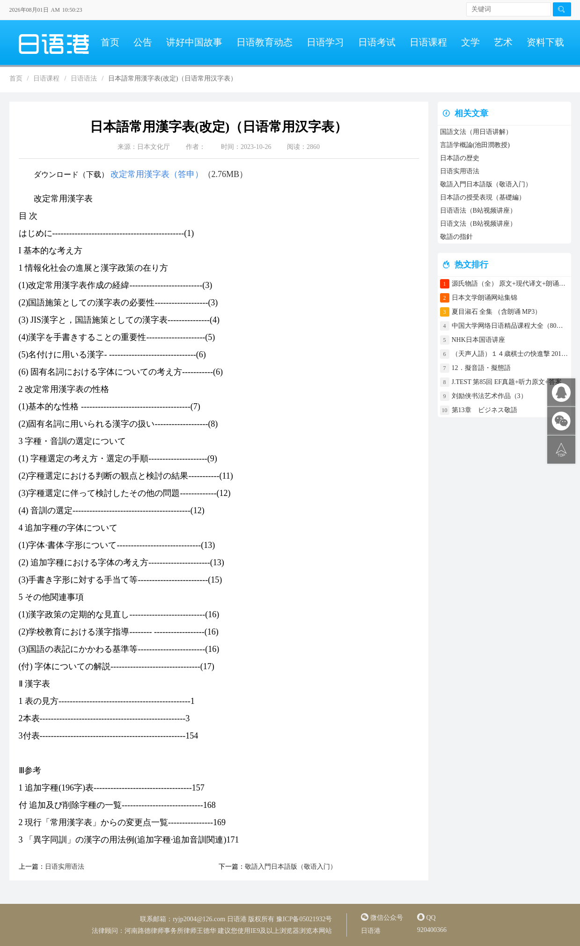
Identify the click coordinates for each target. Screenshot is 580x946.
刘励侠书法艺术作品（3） (489, 395)
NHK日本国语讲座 (478, 339)
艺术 (503, 42)
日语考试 (377, 42)
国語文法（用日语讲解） (476, 131)
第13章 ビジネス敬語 (484, 410)
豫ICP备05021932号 (304, 919)
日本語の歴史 (459, 158)
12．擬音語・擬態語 (484, 367)
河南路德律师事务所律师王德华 (170, 930)
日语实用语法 (64, 866)
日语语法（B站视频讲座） (478, 210)
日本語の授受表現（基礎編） (482, 197)
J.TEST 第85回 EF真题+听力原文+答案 (507, 381)
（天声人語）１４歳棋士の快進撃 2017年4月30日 (510, 353)
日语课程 (428, 42)
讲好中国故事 (194, 42)
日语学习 (325, 42)
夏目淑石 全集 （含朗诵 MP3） (497, 311)
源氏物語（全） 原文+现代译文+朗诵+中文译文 (510, 283)
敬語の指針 (456, 236)
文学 (470, 42)
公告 (142, 42)
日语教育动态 (264, 42)
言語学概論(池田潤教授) (475, 144)
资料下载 (545, 42)
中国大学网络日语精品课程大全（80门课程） (510, 325)
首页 (110, 42)
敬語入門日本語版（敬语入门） (291, 866)
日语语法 (84, 78)
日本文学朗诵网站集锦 (484, 297)
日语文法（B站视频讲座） (478, 223)
